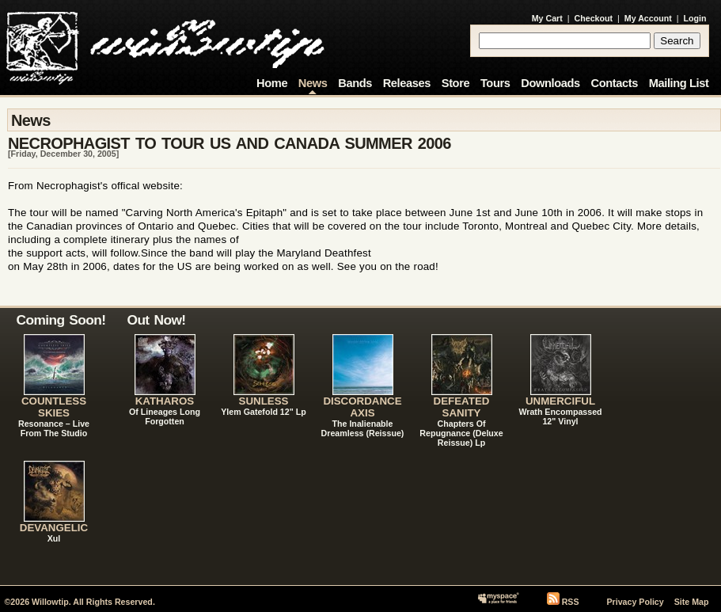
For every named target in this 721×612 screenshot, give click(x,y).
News (313, 83)
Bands (355, 83)
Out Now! (156, 320)
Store (455, 83)
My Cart (547, 18)
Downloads (550, 83)
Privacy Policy (634, 601)
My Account (648, 18)
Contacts (614, 83)
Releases (407, 83)
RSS (570, 601)
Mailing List (679, 83)
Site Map (691, 601)
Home (271, 83)
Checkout (594, 18)
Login (695, 18)
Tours (495, 83)
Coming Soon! (61, 320)
